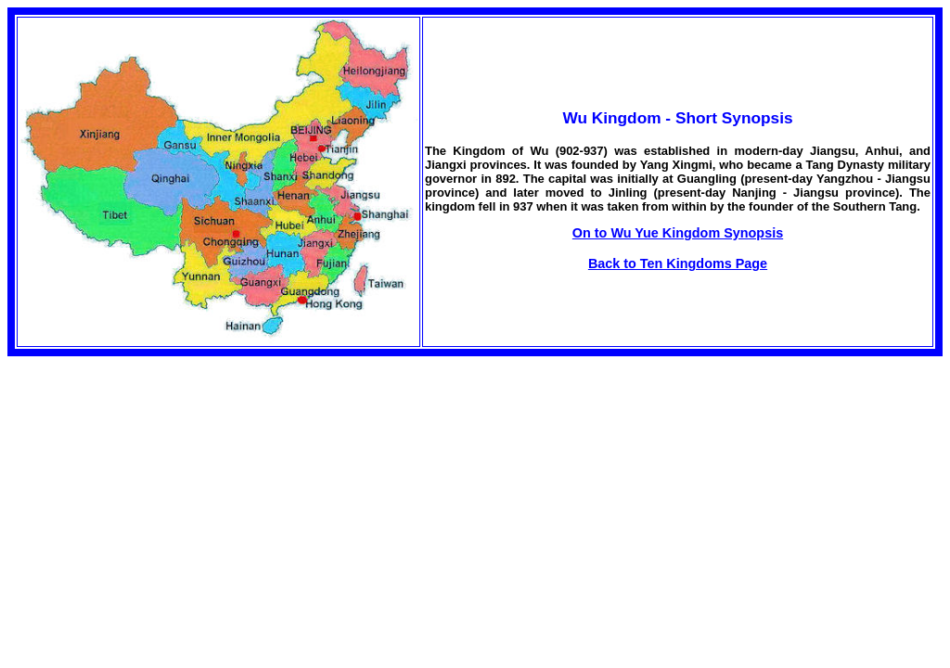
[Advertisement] (163, 486)
